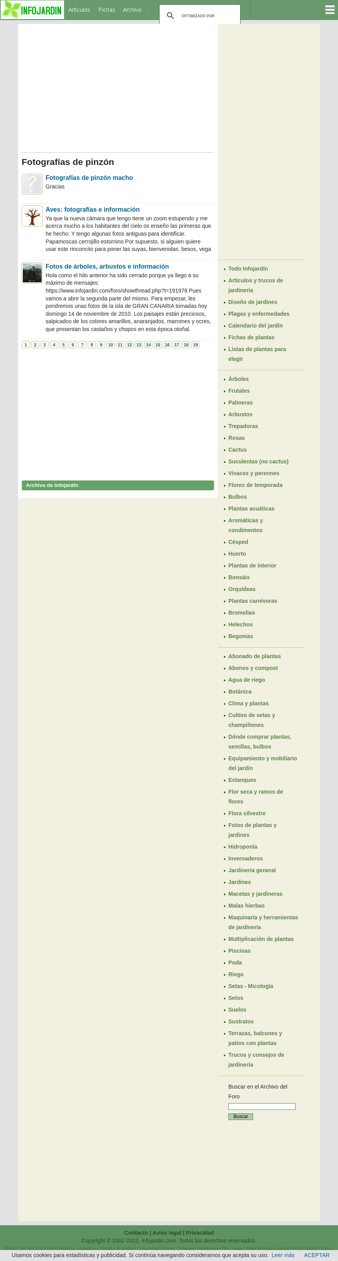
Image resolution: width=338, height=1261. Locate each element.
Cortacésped (148, 1248)
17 (176, 344)
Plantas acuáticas (251, 508)
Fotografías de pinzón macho (89, 177)
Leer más (283, 1255)
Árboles (238, 379)
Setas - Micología (250, 986)
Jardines (239, 882)
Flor (225, 1248)
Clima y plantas (248, 703)
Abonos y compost (253, 668)
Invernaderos (245, 858)
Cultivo (169, 1248)
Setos (235, 998)
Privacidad (200, 1233)
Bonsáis (239, 577)
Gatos (326, 1248)
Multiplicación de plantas (261, 939)
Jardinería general (252, 870)
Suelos (237, 1010)
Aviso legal (166, 1233)
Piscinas (239, 951)
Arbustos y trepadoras (79, 1248)
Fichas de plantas (251, 337)
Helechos (240, 624)
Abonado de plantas (254, 656)
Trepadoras (243, 426)
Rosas (236, 438)
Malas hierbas (246, 905)
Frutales (239, 391)
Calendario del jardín (255, 325)
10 (110, 344)
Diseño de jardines (252, 302)
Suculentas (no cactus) (258, 461)
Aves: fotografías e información (93, 209)
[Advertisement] (118, 86)
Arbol (52, 1248)
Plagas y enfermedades (259, 314)
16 (167, 344)
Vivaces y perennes (253, 473)
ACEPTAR (317, 1255)
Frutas (297, 1248)
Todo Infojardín (248, 268)
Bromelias (241, 612)
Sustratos (241, 1021)
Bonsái (107, 1248)
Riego (236, 974)
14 (148, 344)
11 (120, 344)
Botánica (240, 691)
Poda (235, 962)
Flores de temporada (255, 485)
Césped (238, 542)
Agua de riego (246, 680)
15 (157, 344)
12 (129, 344)
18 (186, 344)
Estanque (186, 1248)
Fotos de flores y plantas (267, 1248)
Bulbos (237, 497)
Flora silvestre (247, 813)
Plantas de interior (252, 565)
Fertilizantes (208, 1248)
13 (138, 344)
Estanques (242, 780)
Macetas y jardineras (255, 894)
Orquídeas (241, 589)
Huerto (237, 554)
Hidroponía (242, 847)
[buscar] (199, 15)
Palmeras (240, 402)
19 (195, 344)
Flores (237, 1248)
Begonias (240, 636)
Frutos (312, 1248)
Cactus (237, 450)
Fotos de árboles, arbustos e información (107, 266)
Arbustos (240, 414)
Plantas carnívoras (252, 601)
